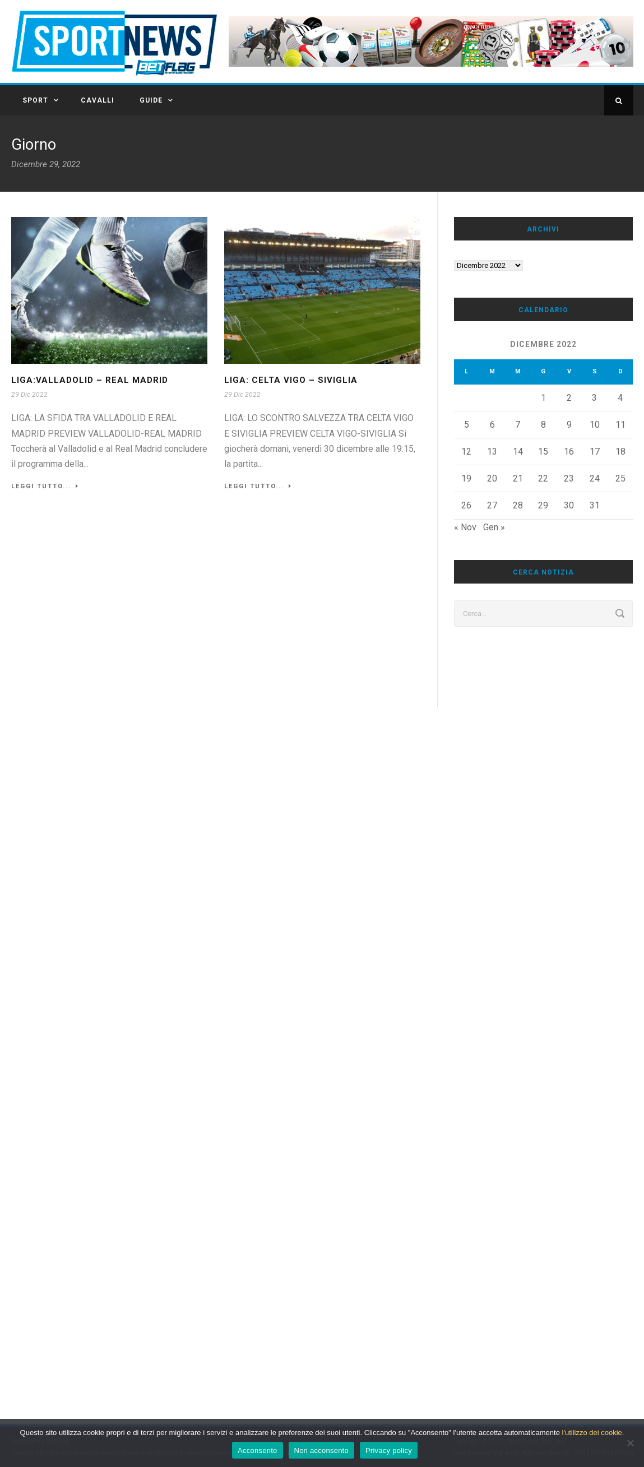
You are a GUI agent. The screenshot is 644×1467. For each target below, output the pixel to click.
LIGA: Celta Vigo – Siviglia (291, 380)
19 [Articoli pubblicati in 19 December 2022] (466, 478)
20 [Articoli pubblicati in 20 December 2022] (492, 478)
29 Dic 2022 (29, 395)
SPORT (35, 100)
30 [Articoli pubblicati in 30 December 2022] (569, 505)
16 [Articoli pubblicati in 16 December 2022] (569, 451)
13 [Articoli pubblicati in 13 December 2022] (492, 451)
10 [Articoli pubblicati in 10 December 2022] (595, 424)
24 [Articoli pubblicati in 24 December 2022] (595, 478)
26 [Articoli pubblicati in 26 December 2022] (466, 505)
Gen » (494, 527)
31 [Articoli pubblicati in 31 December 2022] (595, 505)
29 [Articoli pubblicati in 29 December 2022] (543, 505)
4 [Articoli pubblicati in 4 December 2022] (620, 397)
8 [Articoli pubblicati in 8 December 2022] (543, 424)
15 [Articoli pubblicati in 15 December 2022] (543, 451)
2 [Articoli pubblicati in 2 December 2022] (569, 397)
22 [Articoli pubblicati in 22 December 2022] (543, 478)
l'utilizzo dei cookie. (593, 1432)
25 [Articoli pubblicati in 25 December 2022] (620, 478)
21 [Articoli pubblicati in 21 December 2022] (518, 478)
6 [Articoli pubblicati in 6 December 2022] (492, 424)
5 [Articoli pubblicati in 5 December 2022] (466, 424)
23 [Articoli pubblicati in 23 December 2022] (569, 478)
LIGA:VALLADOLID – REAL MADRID (89, 380)
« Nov (465, 527)
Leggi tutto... (45, 486)
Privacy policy (388, 1450)
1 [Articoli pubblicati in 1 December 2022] (543, 397)
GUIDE (151, 100)
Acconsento (257, 1450)
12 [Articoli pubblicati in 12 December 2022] (466, 451)
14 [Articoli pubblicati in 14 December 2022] (518, 451)
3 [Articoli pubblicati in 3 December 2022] (594, 397)
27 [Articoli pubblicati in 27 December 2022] (492, 505)
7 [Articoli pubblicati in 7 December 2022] (517, 424)
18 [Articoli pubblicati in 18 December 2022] (620, 451)
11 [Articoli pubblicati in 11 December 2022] (620, 424)
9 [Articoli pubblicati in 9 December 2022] (569, 424)
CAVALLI (97, 100)
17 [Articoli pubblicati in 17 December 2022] (595, 451)
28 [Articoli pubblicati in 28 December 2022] (518, 505)
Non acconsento (321, 1450)
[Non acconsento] (630, 1443)
